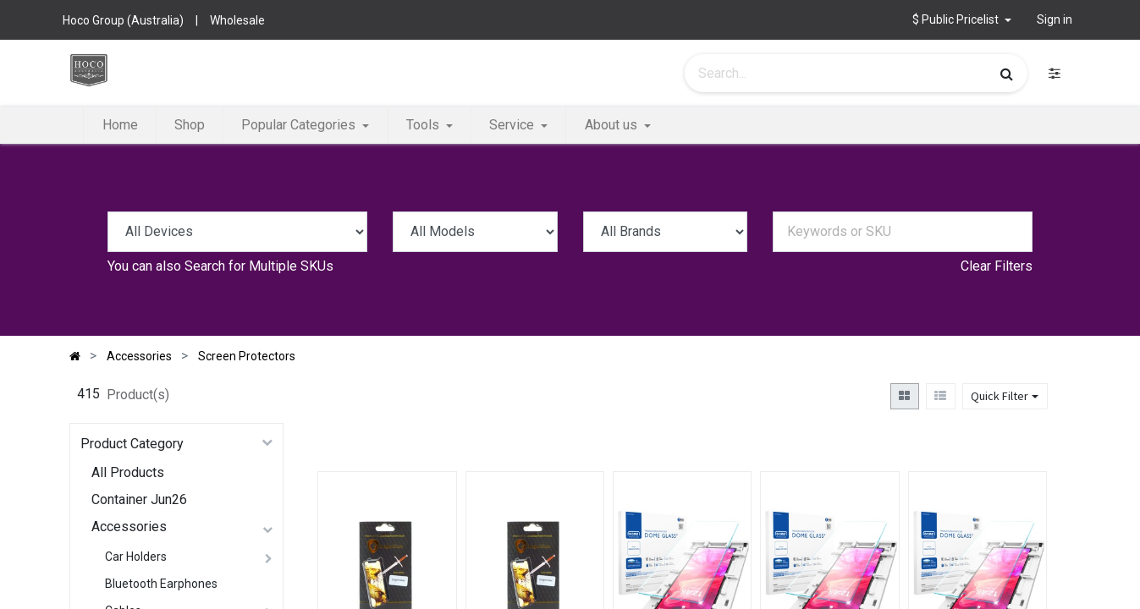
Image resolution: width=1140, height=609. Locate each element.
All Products (127, 472)
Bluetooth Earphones (161, 583)
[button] (962, 20)
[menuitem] (119, 125)
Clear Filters (997, 266)
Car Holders (136, 556)
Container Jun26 (139, 499)
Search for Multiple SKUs (258, 266)
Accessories (129, 526)
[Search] (1007, 73)
